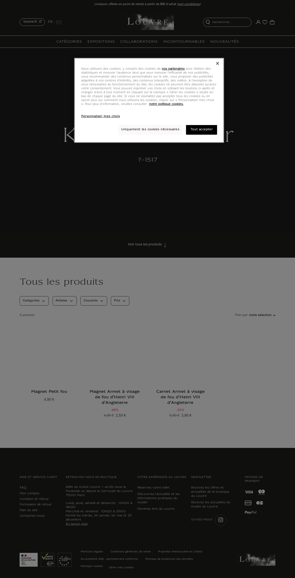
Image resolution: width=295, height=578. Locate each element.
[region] (149, 100)
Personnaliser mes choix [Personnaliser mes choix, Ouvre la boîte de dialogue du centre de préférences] (100, 116)
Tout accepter (201, 129)
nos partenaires (173, 69)
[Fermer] (217, 63)
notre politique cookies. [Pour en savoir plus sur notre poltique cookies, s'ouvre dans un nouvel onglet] (166, 104)
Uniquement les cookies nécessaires (150, 129)
